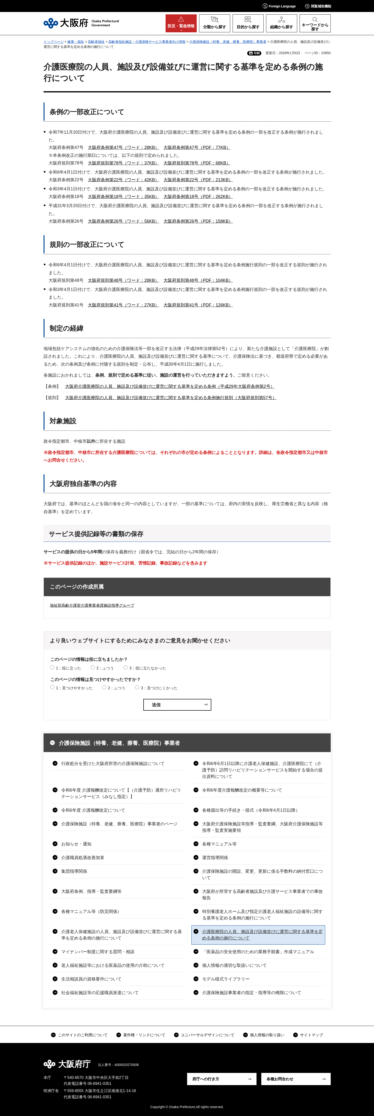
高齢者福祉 (96, 42)
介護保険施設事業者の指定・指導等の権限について (251, 992)
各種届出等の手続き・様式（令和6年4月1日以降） (251, 810)
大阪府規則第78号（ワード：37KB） (123, 163)
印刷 (257, 53)
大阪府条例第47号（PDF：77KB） (196, 147)
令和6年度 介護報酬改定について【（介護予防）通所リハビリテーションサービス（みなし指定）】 (121, 793)
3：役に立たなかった (147, 668)
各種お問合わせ (280, 1079)
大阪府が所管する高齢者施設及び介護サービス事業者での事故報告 (262, 894)
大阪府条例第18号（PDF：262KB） (198, 196)
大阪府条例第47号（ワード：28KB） (123, 147)
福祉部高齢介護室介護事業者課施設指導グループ (92, 605)
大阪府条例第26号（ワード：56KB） (123, 221)
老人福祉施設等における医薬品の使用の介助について (113, 965)
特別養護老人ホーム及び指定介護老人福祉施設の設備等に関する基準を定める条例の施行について (262, 914)
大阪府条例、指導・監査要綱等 (91, 891)
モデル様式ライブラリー (226, 979)
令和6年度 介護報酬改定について (93, 810)
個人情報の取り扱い (267, 1035)
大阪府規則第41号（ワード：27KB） (123, 305)
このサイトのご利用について (83, 1035)
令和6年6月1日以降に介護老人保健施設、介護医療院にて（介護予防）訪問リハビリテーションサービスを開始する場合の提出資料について (262, 770)
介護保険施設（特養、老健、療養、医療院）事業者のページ (119, 823)
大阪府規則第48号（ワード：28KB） (123, 280)
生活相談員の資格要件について (91, 979)
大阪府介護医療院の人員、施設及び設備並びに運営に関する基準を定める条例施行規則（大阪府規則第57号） (171, 397)
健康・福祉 (75, 42)
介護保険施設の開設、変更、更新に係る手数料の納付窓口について (262, 874)
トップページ (54, 42)
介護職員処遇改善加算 (82, 857)
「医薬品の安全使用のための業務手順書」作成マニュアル (258, 951)
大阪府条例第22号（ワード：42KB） (123, 179)
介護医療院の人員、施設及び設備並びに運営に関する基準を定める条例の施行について (262, 934)
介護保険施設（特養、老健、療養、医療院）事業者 (227, 42)
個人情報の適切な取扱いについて (234, 965)
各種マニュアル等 (219, 844)
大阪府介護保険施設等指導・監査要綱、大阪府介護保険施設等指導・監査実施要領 (262, 827)
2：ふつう (105, 668)
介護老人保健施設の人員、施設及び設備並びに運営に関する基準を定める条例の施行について (121, 934)
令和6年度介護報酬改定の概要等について (242, 790)
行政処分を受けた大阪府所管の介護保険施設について (113, 763)
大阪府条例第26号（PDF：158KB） (198, 221)
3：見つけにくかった (159, 688)
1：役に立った (68, 668)
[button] (279, 6)
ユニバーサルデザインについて (207, 1035)
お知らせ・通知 (76, 844)
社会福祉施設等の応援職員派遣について (100, 992)
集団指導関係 (74, 871)
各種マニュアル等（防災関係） (91, 911)
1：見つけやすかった (74, 688)
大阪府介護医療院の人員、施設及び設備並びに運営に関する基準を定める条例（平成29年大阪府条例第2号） (170, 386)
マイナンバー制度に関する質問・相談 (97, 951)
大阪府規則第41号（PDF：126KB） (198, 305)
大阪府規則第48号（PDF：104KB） (198, 280)
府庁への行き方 (205, 1079)
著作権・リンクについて (144, 1035)
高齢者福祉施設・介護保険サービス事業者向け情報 (146, 42)
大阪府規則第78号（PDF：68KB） (196, 163)
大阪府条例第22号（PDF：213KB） (198, 179)
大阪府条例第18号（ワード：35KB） (123, 196)
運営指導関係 (215, 857)
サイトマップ (311, 1035)
